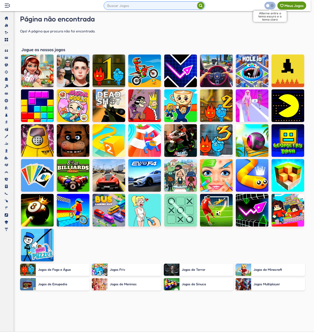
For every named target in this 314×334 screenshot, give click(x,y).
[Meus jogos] (291, 6)
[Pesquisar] (200, 5)
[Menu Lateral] (7, 6)
